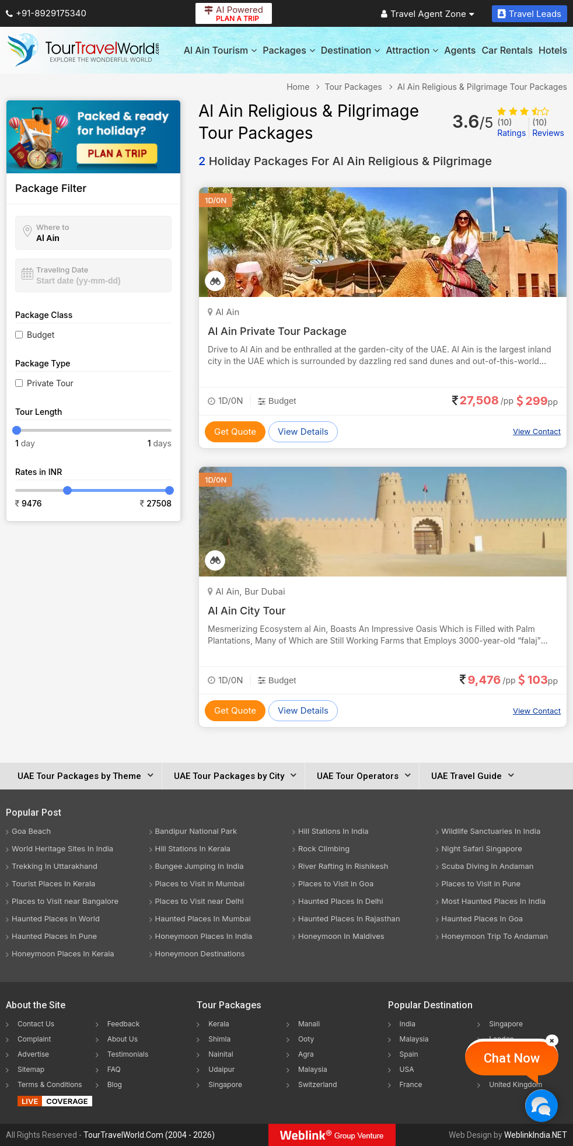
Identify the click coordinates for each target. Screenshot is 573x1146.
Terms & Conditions (50, 1084)
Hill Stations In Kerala (192, 848)
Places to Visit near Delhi (199, 901)
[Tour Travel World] (83, 50)
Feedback (123, 1023)
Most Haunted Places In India (494, 901)
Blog (114, 1084)
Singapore (225, 1084)
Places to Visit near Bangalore (65, 901)
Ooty (306, 1039)
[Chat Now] (541, 1105)
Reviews (548, 127)
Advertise (33, 1054)
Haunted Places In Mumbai (203, 918)
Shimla (219, 1039)
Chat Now (512, 1058)
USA (407, 1069)
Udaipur (221, 1069)
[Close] (552, 1040)
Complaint (34, 1039)
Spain (409, 1054)
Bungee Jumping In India (199, 866)
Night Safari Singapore (482, 848)
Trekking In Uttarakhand (54, 866)
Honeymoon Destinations (200, 953)
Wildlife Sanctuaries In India (491, 831)
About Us (122, 1039)
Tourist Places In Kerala (53, 883)
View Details (303, 431)
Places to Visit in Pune (481, 883)
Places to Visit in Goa (335, 883)
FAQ (114, 1069)
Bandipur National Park (196, 831)
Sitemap (31, 1069)
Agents (460, 50)
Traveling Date (62, 269)
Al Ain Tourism (220, 50)
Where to (52, 227)
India (407, 1023)
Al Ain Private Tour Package (277, 331)
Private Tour (50, 383)
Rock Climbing (324, 848)
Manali (309, 1023)
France (411, 1084)
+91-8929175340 (46, 13)
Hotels (553, 50)
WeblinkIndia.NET (535, 1135)
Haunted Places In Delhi (340, 901)
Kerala (218, 1023)
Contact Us (36, 1023)
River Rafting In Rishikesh (343, 866)
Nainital (220, 1054)
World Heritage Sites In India (62, 848)
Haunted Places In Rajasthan (349, 918)
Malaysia (312, 1069)
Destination (350, 50)
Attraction (412, 50)
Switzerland (317, 1084)
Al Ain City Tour (247, 611)
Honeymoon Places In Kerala (63, 953)
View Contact (537, 431)
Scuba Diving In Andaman (488, 866)
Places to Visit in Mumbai (200, 883)
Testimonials (128, 1054)
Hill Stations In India (333, 831)
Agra (306, 1054)
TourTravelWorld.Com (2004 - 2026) (149, 1135)
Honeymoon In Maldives (341, 936)
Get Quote (235, 431)
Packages (289, 50)
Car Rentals (507, 50)
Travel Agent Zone (427, 13)
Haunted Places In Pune (54, 936)
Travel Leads (529, 13)
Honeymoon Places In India (204, 936)
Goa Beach (31, 831)
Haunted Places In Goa (482, 918)
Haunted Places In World (56, 918)
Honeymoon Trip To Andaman (495, 936)
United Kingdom (515, 1084)
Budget (40, 335)
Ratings (511, 127)
